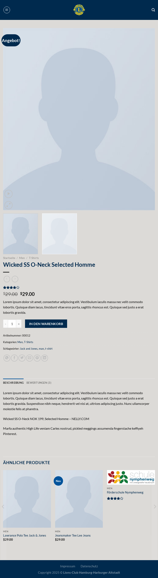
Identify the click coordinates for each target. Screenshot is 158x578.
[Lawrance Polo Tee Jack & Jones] (27, 499)
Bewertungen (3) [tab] (38, 382)
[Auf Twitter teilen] (21, 358)
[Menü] (6, 10)
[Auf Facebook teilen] (14, 358)
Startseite (9, 258)
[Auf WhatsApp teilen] (6, 358)
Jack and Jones (29, 348)
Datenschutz (89, 566)
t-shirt (49, 348)
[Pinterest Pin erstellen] (37, 358)
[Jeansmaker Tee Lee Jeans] (79, 499)
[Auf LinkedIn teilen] (44, 358)
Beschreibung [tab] (13, 382)
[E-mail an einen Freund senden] (29, 358)
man (41, 348)
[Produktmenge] (12, 323)
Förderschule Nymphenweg (125, 492)
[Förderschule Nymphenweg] (131, 477)
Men (22, 258)
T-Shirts (34, 258)
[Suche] (153, 10)
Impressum (67, 566)
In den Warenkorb (46, 324)
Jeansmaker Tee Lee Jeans (73, 535)
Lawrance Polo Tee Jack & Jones (24, 535)
